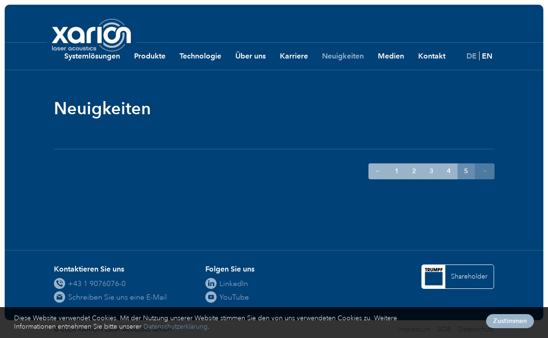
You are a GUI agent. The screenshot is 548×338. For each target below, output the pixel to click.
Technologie (200, 55)
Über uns (250, 55)
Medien (391, 55)
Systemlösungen (92, 55)
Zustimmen (510, 321)
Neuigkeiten (343, 55)
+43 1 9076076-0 (97, 283)
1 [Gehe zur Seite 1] (397, 171)
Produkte (149, 55)
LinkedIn (233, 283)
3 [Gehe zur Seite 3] (431, 171)
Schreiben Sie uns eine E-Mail (117, 297)
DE (471, 55)
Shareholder (469, 276)
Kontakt (431, 55)
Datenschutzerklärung (175, 327)
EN (487, 55)
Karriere (294, 55)
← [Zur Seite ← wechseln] (378, 171)
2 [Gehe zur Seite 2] (414, 171)
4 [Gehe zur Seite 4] (449, 171)
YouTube (234, 297)
